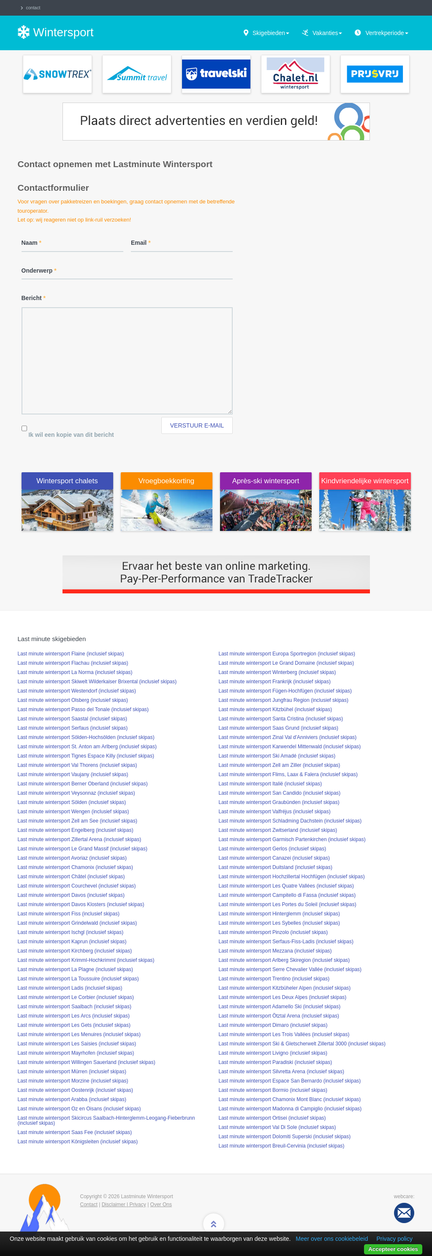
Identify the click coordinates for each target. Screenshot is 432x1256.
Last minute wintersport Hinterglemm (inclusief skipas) (279, 914)
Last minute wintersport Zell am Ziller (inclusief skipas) (279, 765)
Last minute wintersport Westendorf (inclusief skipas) (77, 691)
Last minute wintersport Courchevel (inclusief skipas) (77, 886)
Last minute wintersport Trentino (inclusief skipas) (274, 979)
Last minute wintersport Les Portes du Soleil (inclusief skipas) (287, 904)
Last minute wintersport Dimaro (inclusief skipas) (273, 1025)
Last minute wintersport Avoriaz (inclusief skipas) (72, 858)
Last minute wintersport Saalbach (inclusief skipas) (74, 1007)
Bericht (34, 298)
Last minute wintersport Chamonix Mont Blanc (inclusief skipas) (290, 1099)
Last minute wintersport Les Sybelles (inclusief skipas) (279, 923)
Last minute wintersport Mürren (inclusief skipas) (72, 1072)
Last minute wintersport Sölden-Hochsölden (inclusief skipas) (86, 737)
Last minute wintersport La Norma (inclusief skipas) (75, 672)
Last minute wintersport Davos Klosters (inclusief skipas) (81, 904)
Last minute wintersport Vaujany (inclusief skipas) (73, 774)
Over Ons (161, 1204)
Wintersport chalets (67, 481)
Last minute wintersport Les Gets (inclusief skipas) (74, 1025)
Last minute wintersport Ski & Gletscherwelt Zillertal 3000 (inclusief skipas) (302, 1044)
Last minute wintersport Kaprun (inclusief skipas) (72, 942)
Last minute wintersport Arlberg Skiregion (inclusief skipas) (284, 960)
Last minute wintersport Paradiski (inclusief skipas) (275, 1062)
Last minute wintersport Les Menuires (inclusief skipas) (79, 1034)
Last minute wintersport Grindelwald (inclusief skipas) (77, 923)
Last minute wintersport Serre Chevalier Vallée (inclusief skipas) (290, 969)
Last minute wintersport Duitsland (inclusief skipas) (275, 867)
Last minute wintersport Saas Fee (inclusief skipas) (75, 1132)
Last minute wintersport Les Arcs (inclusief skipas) (74, 1016)
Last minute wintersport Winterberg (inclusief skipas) (277, 672)
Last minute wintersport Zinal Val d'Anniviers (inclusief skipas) (288, 737)
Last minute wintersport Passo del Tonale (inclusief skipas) (83, 709)
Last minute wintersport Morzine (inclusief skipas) (73, 1081)
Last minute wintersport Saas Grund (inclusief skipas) (278, 728)
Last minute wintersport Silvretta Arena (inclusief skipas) (281, 1072)
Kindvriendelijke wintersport (365, 481)
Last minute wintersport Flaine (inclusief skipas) (71, 654)
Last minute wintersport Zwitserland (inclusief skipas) (278, 830)
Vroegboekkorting (167, 481)
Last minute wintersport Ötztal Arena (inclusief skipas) (279, 1016)
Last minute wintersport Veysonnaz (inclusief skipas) (76, 793)
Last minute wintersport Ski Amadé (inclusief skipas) (277, 756)
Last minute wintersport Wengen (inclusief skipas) (73, 812)
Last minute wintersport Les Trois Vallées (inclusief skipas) (284, 1034)
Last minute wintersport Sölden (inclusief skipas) (72, 802)
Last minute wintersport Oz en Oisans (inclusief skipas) (79, 1109)
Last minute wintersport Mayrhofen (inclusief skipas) (76, 1053)
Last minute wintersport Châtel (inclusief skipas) (71, 877)
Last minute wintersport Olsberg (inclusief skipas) (73, 700)
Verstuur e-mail (197, 425)
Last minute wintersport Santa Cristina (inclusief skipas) (281, 719)
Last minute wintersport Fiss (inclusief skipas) (69, 914)
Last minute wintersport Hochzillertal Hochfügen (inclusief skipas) (292, 877)
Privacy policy (394, 1238)
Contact (89, 1204)
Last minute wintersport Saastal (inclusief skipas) (72, 719)
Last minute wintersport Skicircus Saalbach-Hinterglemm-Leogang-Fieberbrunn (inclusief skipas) (106, 1120)
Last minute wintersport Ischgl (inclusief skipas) (71, 932)
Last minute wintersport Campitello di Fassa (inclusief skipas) (287, 895)
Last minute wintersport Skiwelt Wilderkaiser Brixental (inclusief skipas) (97, 682)
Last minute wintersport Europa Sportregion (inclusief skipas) (287, 654)
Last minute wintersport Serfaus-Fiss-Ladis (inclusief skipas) (286, 942)
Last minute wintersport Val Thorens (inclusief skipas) (77, 765)
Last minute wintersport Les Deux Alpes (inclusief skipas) (283, 997)
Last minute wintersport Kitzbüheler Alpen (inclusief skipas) (285, 988)
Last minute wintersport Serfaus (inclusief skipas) (73, 728)
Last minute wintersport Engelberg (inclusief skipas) (75, 830)
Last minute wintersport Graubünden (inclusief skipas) (279, 802)
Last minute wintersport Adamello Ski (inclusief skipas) (280, 1007)
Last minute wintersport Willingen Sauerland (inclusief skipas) (86, 1062)
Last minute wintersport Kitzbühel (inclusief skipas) (275, 709)
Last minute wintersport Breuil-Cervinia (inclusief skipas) (282, 1146)
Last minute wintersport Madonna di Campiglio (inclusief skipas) (290, 1109)
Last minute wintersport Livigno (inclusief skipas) (273, 1053)
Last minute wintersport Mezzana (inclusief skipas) (275, 951)
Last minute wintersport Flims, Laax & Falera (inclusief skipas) (288, 774)
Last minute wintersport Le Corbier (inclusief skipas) (76, 997)
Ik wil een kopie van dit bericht (71, 434)
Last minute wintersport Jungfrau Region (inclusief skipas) (283, 700)
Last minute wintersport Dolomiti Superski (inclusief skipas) (285, 1137)
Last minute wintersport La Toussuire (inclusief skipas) (78, 979)
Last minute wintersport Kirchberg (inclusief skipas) (75, 951)
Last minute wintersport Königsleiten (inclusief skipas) (78, 1142)
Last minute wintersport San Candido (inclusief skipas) (280, 793)
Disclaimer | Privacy (124, 1204)
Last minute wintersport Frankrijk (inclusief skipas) (275, 682)
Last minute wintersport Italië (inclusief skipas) (270, 784)
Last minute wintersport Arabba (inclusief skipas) (72, 1099)
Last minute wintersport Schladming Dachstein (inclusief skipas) (290, 821)
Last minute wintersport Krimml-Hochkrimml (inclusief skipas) (86, 960)
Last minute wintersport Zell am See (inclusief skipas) (77, 821)
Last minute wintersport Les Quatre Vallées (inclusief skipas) (286, 886)
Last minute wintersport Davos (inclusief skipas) (71, 895)
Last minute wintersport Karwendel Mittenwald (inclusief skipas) (290, 747)
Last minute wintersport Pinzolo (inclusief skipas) (273, 932)
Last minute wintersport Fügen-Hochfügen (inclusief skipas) (285, 691)
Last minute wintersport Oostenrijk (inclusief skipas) (75, 1090)
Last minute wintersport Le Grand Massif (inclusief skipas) (82, 849)
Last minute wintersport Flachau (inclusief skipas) (73, 663)
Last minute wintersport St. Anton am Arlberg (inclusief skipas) (87, 747)
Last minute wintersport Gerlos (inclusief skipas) (272, 849)
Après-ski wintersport (265, 481)
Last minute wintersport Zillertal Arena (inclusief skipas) (79, 839)
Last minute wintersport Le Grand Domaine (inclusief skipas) (286, 663)
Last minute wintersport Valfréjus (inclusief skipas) (275, 812)
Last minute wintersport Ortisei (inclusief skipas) (272, 1118)
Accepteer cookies (393, 1249)
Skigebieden (271, 33)
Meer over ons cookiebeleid (332, 1238)
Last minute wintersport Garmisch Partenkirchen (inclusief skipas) (292, 839)
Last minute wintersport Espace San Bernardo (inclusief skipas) (290, 1081)
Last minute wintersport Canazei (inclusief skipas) (274, 858)
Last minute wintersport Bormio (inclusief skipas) (273, 1090)
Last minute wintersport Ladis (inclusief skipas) (70, 988)
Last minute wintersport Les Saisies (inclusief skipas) (77, 1044)
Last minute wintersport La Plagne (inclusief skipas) (75, 969)
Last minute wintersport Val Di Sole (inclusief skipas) (277, 1127)
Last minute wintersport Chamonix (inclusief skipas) (75, 867)
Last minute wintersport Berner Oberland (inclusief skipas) (83, 784)
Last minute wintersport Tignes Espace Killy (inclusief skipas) (86, 756)
